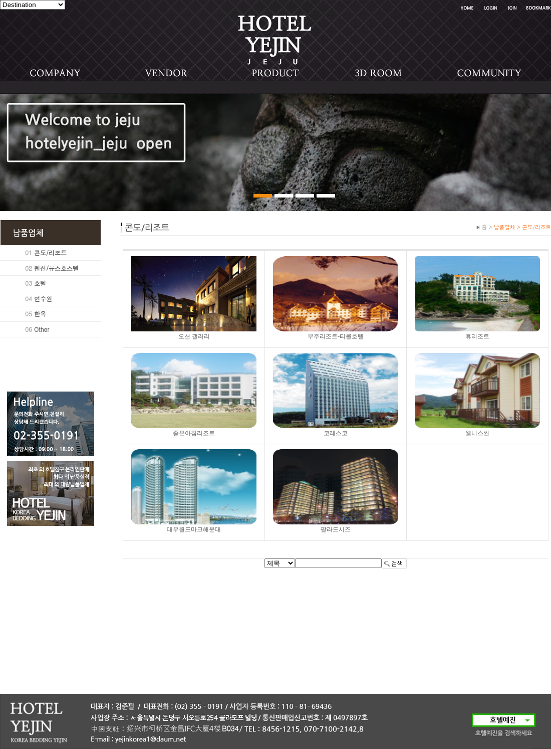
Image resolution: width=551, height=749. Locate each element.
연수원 (43, 298)
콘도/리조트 (50, 252)
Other (41, 329)
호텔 (40, 283)
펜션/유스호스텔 (56, 268)
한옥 (40, 313)
